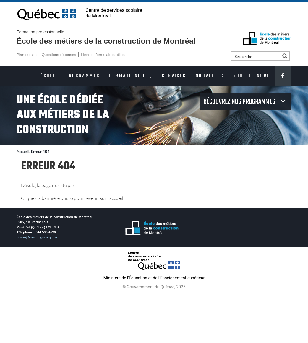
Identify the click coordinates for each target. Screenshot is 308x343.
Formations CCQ (131, 76)
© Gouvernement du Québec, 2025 (153, 287)
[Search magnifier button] (285, 56)
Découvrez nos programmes (239, 102)
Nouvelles (210, 76)
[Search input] (256, 56)
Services (174, 76)
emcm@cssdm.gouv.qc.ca (37, 237)
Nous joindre (251, 76)
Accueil (23, 151)
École (48, 76)
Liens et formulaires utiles (102, 54)
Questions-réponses (59, 54)
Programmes (82, 76)
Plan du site (27, 54)
